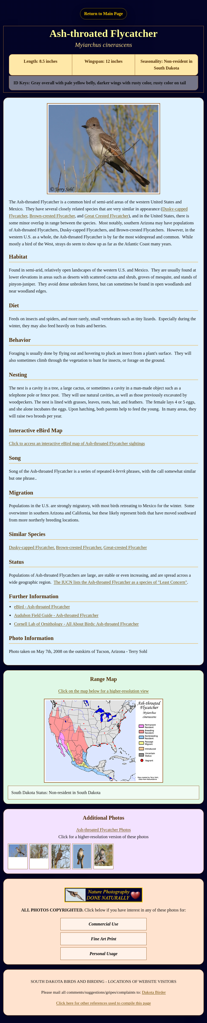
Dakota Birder (154, 992)
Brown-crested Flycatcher (52, 215)
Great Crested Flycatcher (106, 215)
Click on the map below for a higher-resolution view (103, 691)
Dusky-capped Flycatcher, (32, 547)
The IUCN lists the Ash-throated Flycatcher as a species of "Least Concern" (120, 582)
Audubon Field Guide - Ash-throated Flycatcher (56, 615)
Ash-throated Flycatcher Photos (103, 829)
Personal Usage (103, 953)
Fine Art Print (103, 939)
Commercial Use (103, 924)
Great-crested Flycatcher (125, 547)
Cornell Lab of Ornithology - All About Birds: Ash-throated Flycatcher (76, 624)
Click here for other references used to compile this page (103, 1003)
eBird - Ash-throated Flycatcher (42, 606)
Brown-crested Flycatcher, (79, 547)
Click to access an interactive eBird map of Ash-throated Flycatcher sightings (77, 443)
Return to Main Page (103, 13)
